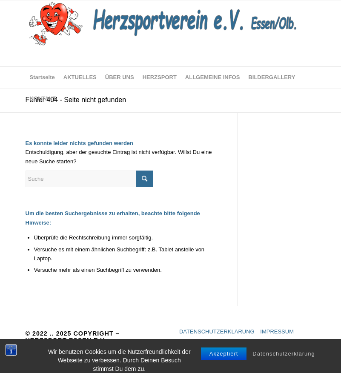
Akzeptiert (223, 365)
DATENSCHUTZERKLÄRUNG (217, 331)
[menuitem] (42, 77)
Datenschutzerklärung (283, 365)
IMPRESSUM (277, 331)
